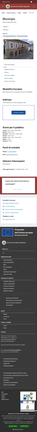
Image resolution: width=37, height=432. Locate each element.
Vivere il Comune (11, 13)
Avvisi (4, 319)
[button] (18, 429)
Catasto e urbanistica (8, 288)
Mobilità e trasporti (8, 291)
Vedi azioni (6, 30)
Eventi (5, 328)
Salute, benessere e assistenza (13, 302)
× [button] (35, 413)
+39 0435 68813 (12, 151)
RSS (2, 392)
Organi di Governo (7, 260)
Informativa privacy (8, 377)
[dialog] (18, 421)
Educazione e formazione (12, 298)
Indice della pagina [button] (9, 64)
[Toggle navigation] (3, 6)
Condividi (6, 27)
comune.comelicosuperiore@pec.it (12, 350)
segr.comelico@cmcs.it (12, 154)
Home (3, 13)
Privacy (3, 396)
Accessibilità (4, 394)
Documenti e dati (7, 274)
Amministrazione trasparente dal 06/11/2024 (15, 373)
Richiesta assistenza (8, 366)
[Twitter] (3, 253)
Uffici (4, 264)
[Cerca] (34, 6)
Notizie (5, 314)
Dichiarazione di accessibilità (10, 382)
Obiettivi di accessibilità (9, 385)
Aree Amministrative (8, 262)
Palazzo (25, 13)
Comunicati (6, 316)
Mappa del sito (5, 399)
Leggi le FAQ (6, 363)
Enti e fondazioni (7, 267)
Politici (5, 269)
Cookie (3, 397)
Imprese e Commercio (8, 286)
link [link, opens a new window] (32, 423)
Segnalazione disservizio (9, 361)
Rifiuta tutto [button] (24, 426)
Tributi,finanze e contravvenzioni (14, 300)
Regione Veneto (6, 2)
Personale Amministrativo (9, 272)
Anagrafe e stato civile (9, 281)
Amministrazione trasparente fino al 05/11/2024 (15, 375)
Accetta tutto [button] (13, 426)
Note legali (6, 380)
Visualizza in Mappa (18, 112)
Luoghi (19, 13)
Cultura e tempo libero (9, 284)
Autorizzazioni (9, 305)
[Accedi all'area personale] (31, 2)
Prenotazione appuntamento (10, 359)
